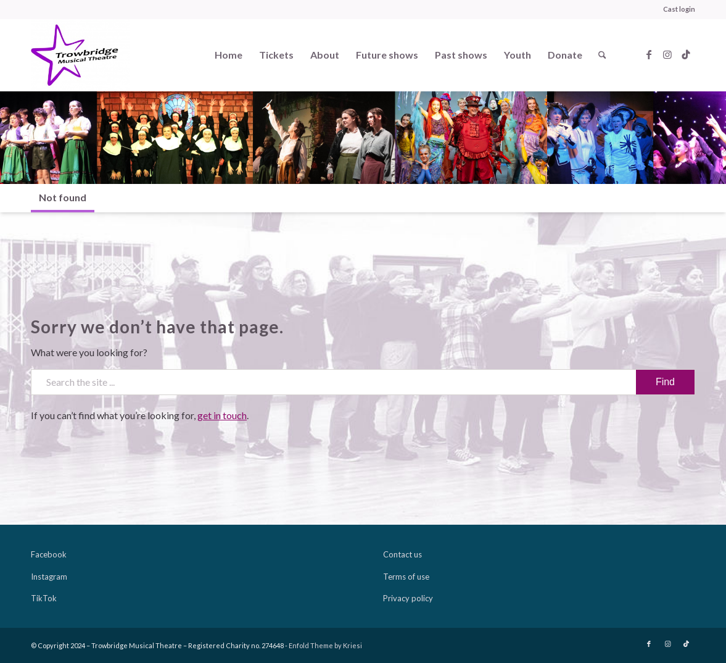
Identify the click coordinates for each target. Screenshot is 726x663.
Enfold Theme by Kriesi (325, 645)
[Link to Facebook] (649, 54)
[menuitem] (676, 9)
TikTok (44, 598)
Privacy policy (408, 598)
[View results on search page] (665, 382)
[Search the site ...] (363, 382)
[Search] (602, 55)
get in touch (222, 415)
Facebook (49, 554)
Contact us (402, 554)
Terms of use (406, 577)
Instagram (49, 577)
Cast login (679, 9)
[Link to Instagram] (667, 54)
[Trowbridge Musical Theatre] (80, 55)
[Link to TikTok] (686, 54)
